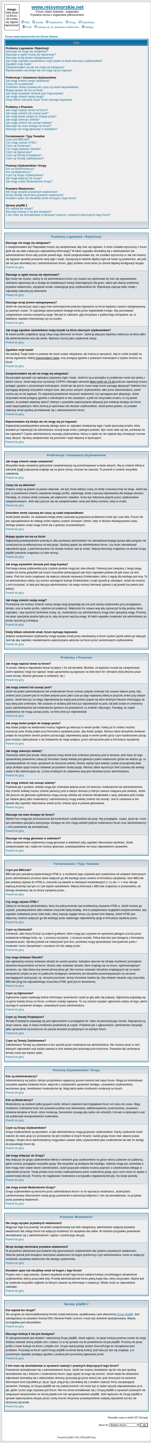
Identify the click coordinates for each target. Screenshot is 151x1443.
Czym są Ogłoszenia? (19, 152)
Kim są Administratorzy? (20, 168)
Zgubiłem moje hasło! (18, 64)
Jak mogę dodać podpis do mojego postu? (31, 116)
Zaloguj (87, 27)
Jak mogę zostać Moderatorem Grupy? (29, 181)
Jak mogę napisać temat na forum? (27, 110)
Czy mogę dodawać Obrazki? (23, 149)
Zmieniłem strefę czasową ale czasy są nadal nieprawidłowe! (42, 87)
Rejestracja (86, 22)
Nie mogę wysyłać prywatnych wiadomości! (31, 191)
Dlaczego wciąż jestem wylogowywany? (29, 57)
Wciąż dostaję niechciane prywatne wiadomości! (35, 195)
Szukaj (37, 22)
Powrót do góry (15, 267)
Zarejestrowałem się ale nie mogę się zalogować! (35, 67)
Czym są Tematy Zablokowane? (25, 158)
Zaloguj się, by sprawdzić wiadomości (56, 27)
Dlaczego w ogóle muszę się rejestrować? (31, 54)
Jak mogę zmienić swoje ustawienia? (28, 80)
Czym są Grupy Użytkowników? (25, 175)
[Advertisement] (122, 17)
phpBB (70, 1437)
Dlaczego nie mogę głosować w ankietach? (31, 129)
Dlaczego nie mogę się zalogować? (27, 51)
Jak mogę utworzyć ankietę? (23, 119)
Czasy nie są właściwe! (19, 84)
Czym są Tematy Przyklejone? (24, 155)
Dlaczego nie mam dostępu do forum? (28, 126)
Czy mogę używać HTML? (21, 142)
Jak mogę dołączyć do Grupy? (24, 178)
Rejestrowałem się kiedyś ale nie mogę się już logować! (39, 70)
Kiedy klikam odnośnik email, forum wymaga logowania (39, 99)
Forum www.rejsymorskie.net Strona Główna (31, 36)
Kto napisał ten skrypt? (19, 208)
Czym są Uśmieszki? (18, 145)
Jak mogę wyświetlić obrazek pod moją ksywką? (35, 93)
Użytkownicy (54, 22)
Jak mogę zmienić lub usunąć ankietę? (29, 122)
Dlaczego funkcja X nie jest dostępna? (28, 211)
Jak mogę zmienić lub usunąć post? (27, 113)
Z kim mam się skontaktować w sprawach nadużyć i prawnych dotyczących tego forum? (58, 214)
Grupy (71, 22)
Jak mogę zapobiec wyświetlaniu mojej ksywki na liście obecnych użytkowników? (54, 61)
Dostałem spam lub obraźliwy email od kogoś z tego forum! (41, 198)
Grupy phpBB (125, 1314)
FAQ (25, 22)
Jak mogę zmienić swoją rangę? (25, 96)
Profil (27, 27)
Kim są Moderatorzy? (18, 172)
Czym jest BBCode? (18, 139)
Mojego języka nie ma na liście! (24, 90)
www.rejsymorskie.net (58, 7)
